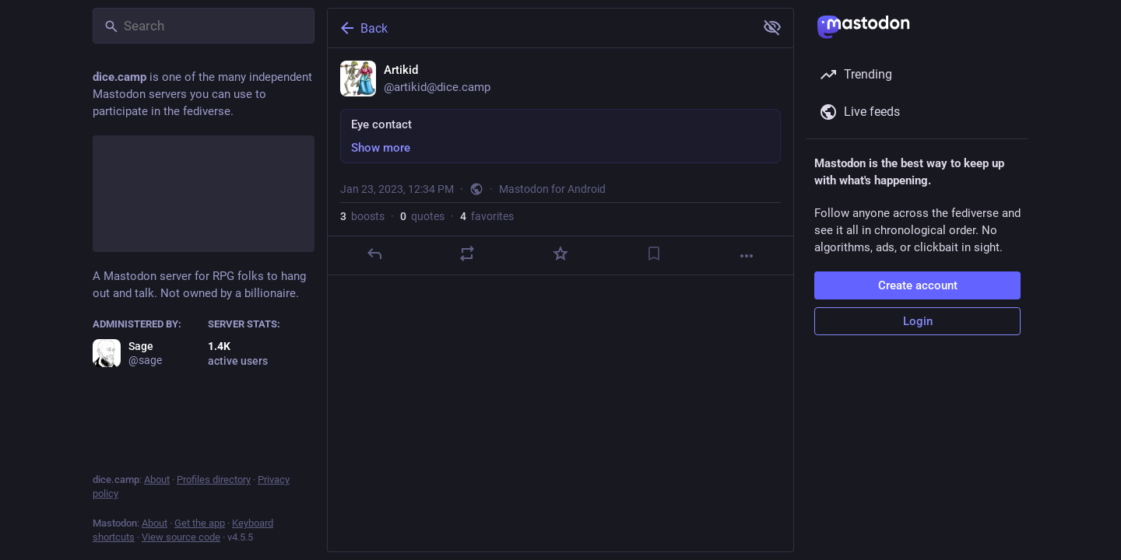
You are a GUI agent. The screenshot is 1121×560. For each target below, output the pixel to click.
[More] (746, 256)
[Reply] (374, 253)
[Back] (539, 28)
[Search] (204, 26)
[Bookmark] (654, 253)
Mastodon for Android (552, 189)
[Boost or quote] (467, 253)
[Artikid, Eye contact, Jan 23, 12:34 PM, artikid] (560, 161)
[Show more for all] (772, 27)
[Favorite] (560, 253)
